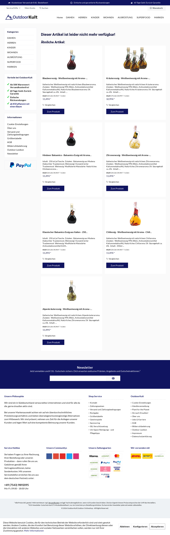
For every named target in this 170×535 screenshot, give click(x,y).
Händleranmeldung (140, 406)
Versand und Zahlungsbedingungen (18, 133)
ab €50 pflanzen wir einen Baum (20, 105)
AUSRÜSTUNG (14, 57)
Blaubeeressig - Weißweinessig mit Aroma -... (65, 78)
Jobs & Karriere (139, 419)
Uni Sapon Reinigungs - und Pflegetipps (102, 431)
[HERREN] (82, 17)
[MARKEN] (159, 17)
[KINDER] (95, 17)
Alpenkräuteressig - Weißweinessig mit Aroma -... (67, 309)
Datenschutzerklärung (142, 436)
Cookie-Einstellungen (17, 124)
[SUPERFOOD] (143, 17)
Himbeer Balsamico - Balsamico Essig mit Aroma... (67, 155)
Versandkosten (53, 503)
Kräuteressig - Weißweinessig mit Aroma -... (128, 78)
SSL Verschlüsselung (99, 426)
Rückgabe (94, 413)
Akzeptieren (157, 526)
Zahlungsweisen (97, 406)
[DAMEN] (70, 17)
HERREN (11, 42)
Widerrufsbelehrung (17, 146)
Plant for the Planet (140, 409)
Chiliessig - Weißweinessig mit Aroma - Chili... (129, 232)
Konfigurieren (140, 526)
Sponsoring (95, 423)
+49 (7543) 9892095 (16, 484)
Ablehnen (125, 526)
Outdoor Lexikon (15, 149)
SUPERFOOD (14, 62)
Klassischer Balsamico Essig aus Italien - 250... (65, 232)
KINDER (11, 47)
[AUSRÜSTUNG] (125, 17)
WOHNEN (12, 52)
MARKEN (12, 66)
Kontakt (93, 402)
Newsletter (12, 153)
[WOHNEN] (108, 17)
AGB (9, 142)
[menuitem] (157, 8)
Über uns (11, 128)
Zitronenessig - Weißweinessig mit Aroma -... (128, 155)
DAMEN (11, 37)
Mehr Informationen (34, 530)
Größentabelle (14, 138)
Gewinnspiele (96, 419)
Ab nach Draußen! (140, 413)
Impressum (137, 433)
